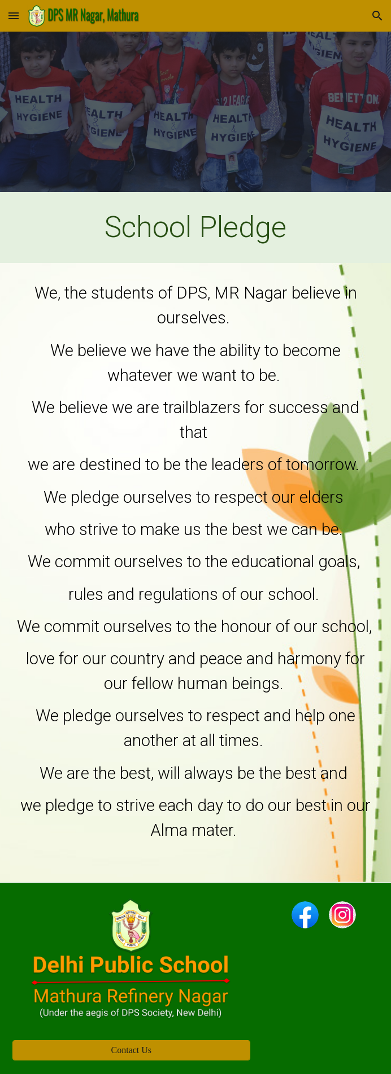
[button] (13, 15)
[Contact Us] (131, 1050)
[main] (195, 227)
